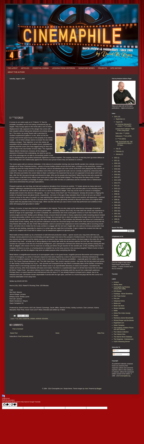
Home (57, 333)
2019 (116, 166)
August (118, 122)
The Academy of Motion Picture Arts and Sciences (124, 328)
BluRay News (118, 284)
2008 (116, 194)
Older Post (100, 333)
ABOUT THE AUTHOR (16, 72)
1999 (116, 219)
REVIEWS (45, 318)
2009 (116, 191)
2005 (116, 202)
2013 (116, 183)
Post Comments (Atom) (25, 336)
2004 (116, 205)
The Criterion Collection (121, 332)
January (118, 154)
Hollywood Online (119, 301)
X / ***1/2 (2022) (120, 139)
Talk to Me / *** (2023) (122, 133)
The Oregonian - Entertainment (123, 339)
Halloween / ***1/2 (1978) (123, 136)
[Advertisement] (57, 97)
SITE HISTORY (116, 68)
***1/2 (16, 318)
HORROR (38, 318)
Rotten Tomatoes (119, 325)
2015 (116, 177)
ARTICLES (25, 68)
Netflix (116, 310)
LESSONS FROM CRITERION (63, 68)
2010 (116, 188)
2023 (116, 116)
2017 (116, 172)
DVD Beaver (118, 291)
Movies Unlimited (119, 308)
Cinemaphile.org (125, 376)
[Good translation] (6, 405)
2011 (116, 185)
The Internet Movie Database (123, 337)
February (119, 151)
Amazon (116, 282)
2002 (116, 211)
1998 (116, 222)
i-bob (86, 388)
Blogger (99, 388)
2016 (116, 174)
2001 (116, 213)
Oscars (116, 315)
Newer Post (13, 333)
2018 (116, 169)
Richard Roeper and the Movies (124, 320)
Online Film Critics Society (122, 313)
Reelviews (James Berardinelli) (123, 318)
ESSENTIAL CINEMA (41, 68)
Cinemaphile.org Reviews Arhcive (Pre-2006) (122, 288)
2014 (116, 180)
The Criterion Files (119, 334)
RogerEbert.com (119, 323)
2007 (116, 197)
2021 (116, 160)
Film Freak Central (119, 296)
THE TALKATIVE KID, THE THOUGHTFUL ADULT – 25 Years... (124, 143)
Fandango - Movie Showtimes (123, 294)
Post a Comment (17, 329)
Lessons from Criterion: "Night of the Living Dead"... (124, 129)
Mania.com (117, 303)
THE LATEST (13, 68)
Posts (116, 350)
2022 (20, 318)
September (119, 119)
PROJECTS (102, 68)
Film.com (116, 298)
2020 (116, 163)
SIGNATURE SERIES (86, 68)
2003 (116, 208)
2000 (116, 216)
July (117, 148)
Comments (117, 354)
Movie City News (119, 306)
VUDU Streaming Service (122, 341)
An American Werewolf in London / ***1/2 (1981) (123, 125)
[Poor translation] (13, 405)
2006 (116, 199)
